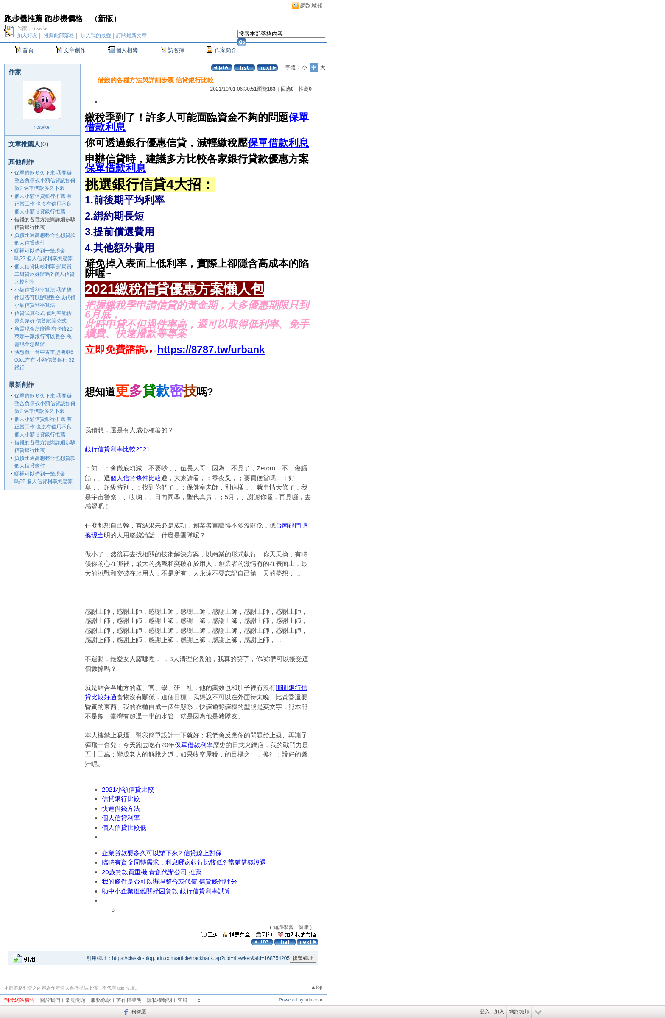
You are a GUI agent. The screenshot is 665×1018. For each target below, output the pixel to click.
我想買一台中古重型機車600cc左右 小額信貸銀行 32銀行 (44, 359)
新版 (105, 18)
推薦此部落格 (59, 36)
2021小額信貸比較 (128, 789)
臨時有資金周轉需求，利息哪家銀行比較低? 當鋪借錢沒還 (184, 862)
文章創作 (75, 50)
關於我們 (50, 1000)
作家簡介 (226, 50)
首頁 (28, 50)
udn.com (313, 1000)
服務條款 (101, 1000)
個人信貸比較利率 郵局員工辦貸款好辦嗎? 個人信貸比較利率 (44, 274)
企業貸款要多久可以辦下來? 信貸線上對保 (162, 853)
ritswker (42, 127)
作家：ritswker (33, 28)
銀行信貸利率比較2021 (117, 449)
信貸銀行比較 (121, 798)
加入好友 (27, 36)
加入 (499, 1012)
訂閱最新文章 (131, 36)
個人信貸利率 (121, 817)
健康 (304, 927)
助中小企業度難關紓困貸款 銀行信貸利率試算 (166, 891)
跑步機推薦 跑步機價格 (43, 18)
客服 (182, 1000)
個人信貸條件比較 (135, 477)
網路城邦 (311, 6)
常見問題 (75, 1000)
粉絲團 (139, 1012)
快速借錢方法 (121, 808)
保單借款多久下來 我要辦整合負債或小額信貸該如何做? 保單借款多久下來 (44, 180)
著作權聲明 (129, 1000)
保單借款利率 (194, 744)
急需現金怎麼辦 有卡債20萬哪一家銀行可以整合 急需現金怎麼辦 (43, 336)
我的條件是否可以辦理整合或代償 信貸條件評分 (169, 881)
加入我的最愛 (96, 36)
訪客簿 (176, 50)
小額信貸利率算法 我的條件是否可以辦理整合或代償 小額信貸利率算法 (44, 297)
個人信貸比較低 (124, 827)
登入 (485, 1012)
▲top (316, 987)
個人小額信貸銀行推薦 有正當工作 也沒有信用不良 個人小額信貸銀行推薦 (43, 203)
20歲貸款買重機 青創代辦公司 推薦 (151, 872)
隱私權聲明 (159, 1000)
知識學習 (283, 927)
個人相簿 (127, 50)
